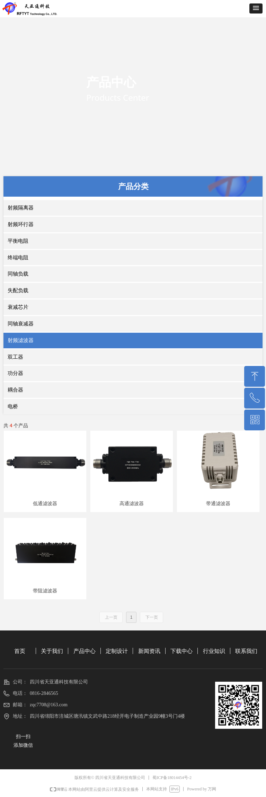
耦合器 (15, 390)
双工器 (15, 357)
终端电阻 (18, 257)
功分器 (15, 373)
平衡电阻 (18, 241)
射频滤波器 (21, 340)
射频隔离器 (21, 208)
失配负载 (18, 290)
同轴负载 (18, 274)
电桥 (13, 406)
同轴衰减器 (21, 323)
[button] (256, 8)
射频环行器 (21, 224)
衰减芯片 (18, 307)
